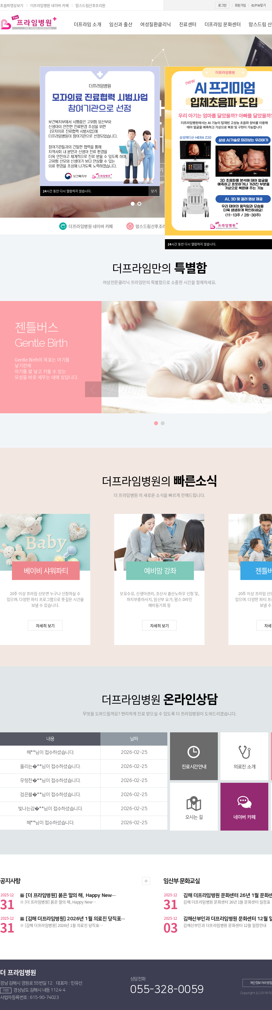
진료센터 (188, 24)
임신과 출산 (120, 24)
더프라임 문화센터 (223, 24)
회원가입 (240, 5)
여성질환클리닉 (155, 24)
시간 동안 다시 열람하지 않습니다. (192, 244)
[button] (132, 203)
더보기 (146, 881)
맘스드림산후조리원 (90, 5)
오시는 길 (194, 817)
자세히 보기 (45, 626)
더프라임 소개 (87, 24)
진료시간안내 (194, 767)
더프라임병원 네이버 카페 (49, 5)
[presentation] (93, 389)
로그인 (222, 5)
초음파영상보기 (11, 5)
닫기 (154, 191)
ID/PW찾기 (258, 5)
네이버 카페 (244, 817)
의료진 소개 (244, 767)
